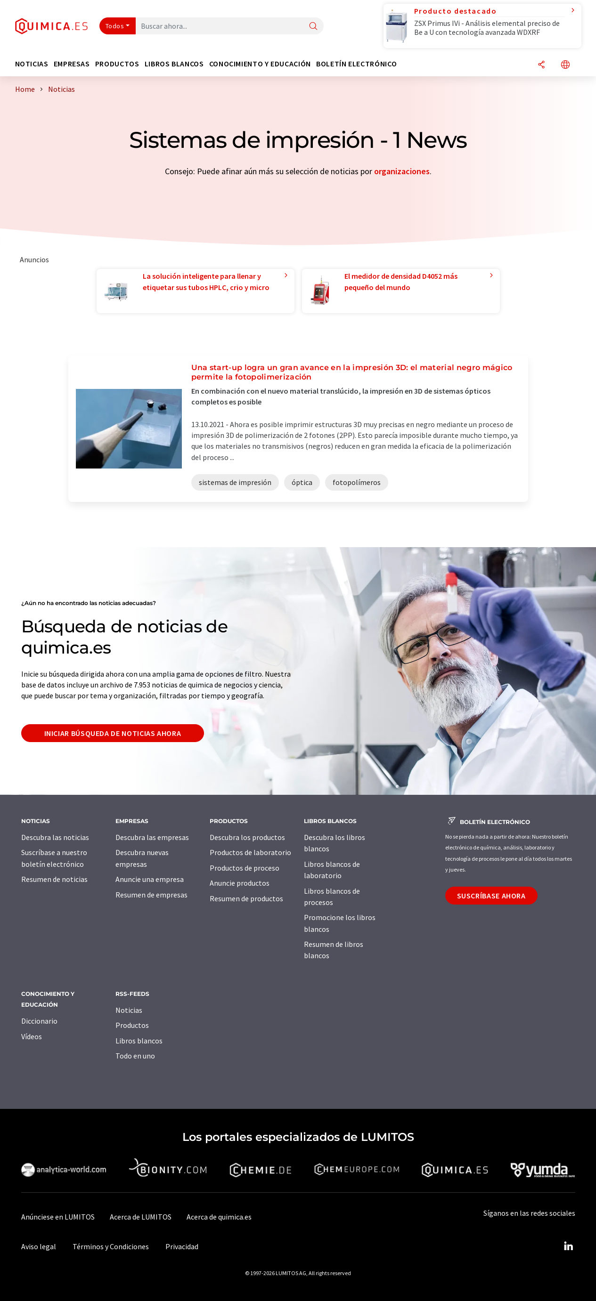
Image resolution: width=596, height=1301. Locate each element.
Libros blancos (139, 1040)
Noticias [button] (32, 63)
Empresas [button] (72, 63)
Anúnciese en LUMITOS (58, 1216)
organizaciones (402, 171)
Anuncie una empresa (149, 879)
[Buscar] (313, 26)
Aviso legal (38, 1246)
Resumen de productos (246, 898)
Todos (115, 26)
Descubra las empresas (152, 837)
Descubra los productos (247, 837)
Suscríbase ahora (491, 895)
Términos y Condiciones (111, 1246)
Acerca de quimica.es (219, 1216)
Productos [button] (117, 63)
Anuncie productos (239, 883)
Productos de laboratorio (250, 852)
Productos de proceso (244, 868)
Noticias (128, 1010)
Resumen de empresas (151, 894)
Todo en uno (135, 1055)
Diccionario (39, 1021)
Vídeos (31, 1036)
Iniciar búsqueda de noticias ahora (112, 733)
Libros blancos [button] (174, 63)
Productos (132, 1025)
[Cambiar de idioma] (565, 65)
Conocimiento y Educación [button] (260, 63)
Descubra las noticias (55, 837)
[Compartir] (541, 65)
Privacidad (181, 1246)
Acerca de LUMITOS (140, 1216)
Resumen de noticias (54, 879)
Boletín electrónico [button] (356, 63)
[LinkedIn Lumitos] (568, 1246)
